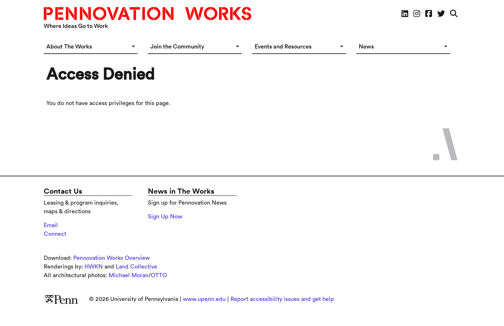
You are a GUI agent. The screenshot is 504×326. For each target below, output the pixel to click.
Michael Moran (128, 275)
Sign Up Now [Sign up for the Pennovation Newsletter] (165, 216)
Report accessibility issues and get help (282, 299)
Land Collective (136, 266)
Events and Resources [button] (283, 46)
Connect (55, 234)
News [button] (366, 46)
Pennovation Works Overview (111, 258)
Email (51, 225)
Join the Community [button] (177, 46)
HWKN (94, 266)
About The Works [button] (69, 46)
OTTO (159, 275)
